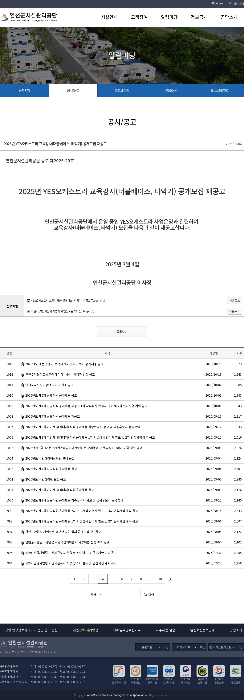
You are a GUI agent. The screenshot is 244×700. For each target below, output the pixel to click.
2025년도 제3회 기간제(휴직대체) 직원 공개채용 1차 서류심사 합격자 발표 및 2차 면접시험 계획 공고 (90, 437)
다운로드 (234, 300)
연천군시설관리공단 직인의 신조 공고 (49, 385)
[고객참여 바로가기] (139, 17)
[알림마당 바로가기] (169, 17)
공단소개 (236, 630)
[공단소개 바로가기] (229, 17)
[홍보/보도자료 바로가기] (219, 90)
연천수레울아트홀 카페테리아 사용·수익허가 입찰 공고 (60, 374)
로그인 (217, 4)
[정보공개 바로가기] (199, 17)
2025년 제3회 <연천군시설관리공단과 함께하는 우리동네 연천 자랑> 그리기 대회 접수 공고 (83, 447)
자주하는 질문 (165, 630)
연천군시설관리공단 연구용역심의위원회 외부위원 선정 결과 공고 (67, 542)
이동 (166, 647)
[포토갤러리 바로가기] (122, 90)
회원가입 (236, 4)
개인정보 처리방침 (85, 630)
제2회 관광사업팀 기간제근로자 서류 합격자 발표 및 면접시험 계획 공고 (71, 563)
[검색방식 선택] (94, 594)
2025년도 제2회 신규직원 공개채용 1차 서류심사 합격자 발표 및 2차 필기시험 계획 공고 (81, 521)
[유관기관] (148, 647)
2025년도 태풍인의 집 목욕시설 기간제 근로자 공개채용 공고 (64, 364)
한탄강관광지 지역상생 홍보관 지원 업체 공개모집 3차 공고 (63, 531)
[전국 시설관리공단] (221, 647)
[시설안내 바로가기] (109, 17)
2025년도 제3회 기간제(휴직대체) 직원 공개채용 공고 (59, 489)
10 (160, 579)
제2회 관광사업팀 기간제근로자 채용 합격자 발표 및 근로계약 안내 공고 (71, 552)
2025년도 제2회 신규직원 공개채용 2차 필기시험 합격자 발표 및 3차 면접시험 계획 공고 (81, 510)
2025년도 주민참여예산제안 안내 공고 (50, 458)
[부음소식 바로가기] (170, 90)
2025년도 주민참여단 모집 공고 (45, 479)
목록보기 (122, 331)
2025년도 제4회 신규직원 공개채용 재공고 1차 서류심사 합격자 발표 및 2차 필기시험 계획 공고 (86, 405)
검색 (149, 594)
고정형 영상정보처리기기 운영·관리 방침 (30, 630)
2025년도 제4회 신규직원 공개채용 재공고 (52, 416)
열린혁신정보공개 (202, 630)
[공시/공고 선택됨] (73, 90)
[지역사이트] (184, 647)
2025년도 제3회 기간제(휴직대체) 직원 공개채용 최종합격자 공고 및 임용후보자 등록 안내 (83, 426)
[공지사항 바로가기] (24, 90)
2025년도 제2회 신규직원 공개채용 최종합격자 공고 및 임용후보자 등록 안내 (74, 500)
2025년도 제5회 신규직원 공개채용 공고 (51, 395)
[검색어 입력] (121, 594)
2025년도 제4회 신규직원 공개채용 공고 (51, 468)
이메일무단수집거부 (127, 630)
